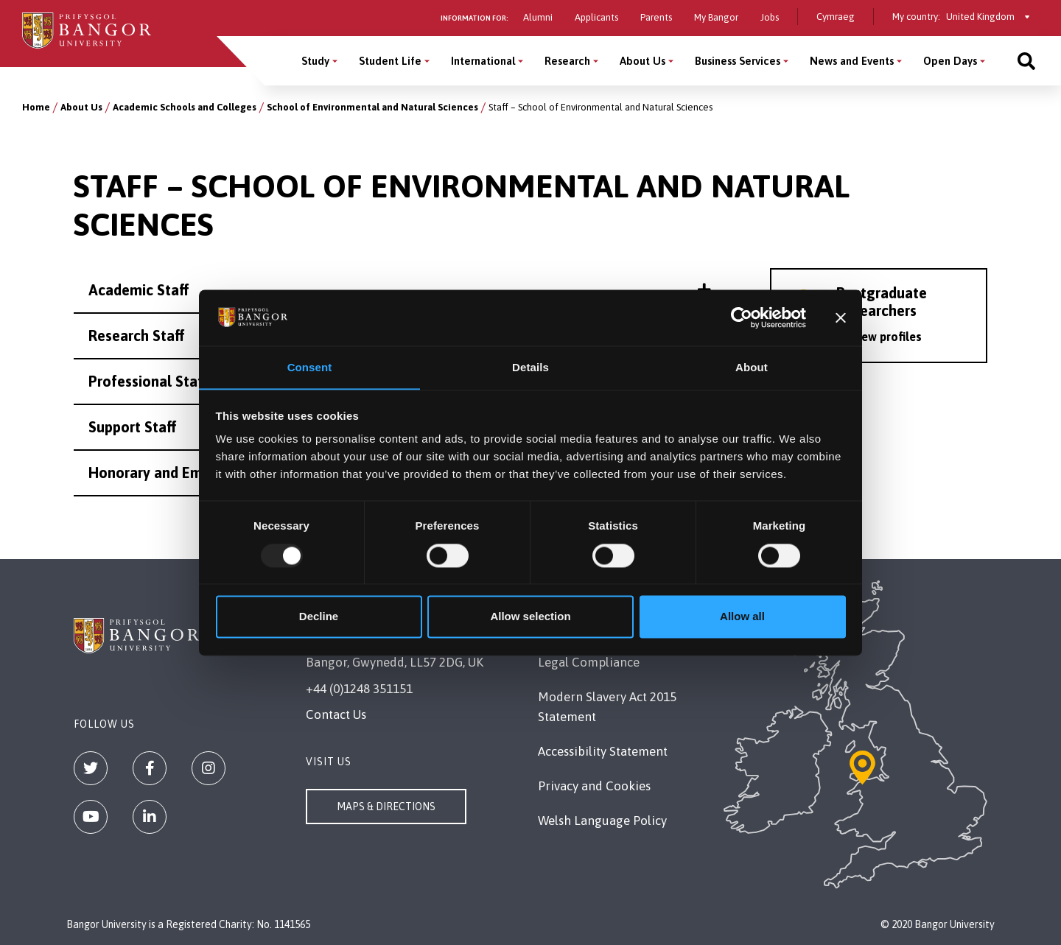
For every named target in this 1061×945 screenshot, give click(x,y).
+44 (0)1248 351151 (359, 688)
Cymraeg (835, 16)
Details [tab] (530, 367)
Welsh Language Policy (602, 820)
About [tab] (751, 367)
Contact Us (336, 714)
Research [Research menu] (567, 61)
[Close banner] (841, 317)
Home (36, 107)
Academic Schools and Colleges (184, 107)
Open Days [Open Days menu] (950, 61)
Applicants (596, 17)
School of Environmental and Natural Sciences (372, 107)
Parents (656, 17)
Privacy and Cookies (594, 786)
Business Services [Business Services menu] (737, 61)
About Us (81, 107)
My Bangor (716, 17)
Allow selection (530, 617)
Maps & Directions (386, 806)
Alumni (538, 17)
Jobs (769, 17)
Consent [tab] (309, 367)
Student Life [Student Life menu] (390, 61)
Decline (318, 617)
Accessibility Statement (603, 751)
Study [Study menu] (315, 61)
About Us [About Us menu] (642, 61)
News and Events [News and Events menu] (852, 61)
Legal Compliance (589, 662)
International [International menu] (483, 61)
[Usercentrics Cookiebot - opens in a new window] (741, 317)
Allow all (742, 617)
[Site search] (1026, 60)
